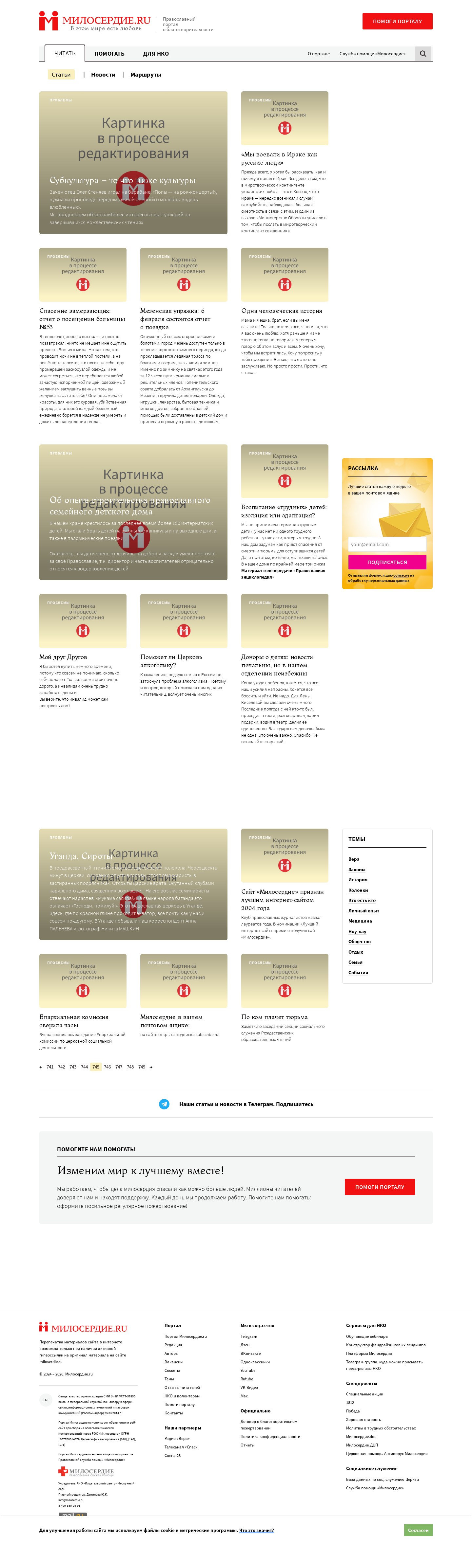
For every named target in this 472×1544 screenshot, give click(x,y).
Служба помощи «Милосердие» (372, 53)
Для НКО (156, 53)
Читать (64, 53)
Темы (169, 1379)
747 (118, 1067)
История (357, 879)
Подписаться (387, 562)
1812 (350, 1402)
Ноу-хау (357, 931)
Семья (355, 962)
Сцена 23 (173, 1455)
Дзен (245, 1345)
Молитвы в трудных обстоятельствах (381, 1428)
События (358, 972)
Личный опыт (363, 910)
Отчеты (248, 1445)
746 (107, 1067)
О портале (319, 53)
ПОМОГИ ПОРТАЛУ (379, 1187)
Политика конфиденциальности (270, 1436)
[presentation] (387, 544)
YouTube (248, 1370)
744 (84, 1067)
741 (50, 1067)
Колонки (358, 890)
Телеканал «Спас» (181, 1447)
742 (61, 1067)
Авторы (172, 1353)
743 (72, 1067)
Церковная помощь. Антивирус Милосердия (387, 1453)
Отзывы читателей (182, 1387)
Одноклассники (255, 1362)
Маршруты (145, 74)
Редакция (173, 1345)
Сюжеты (172, 1370)
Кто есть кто (362, 900)
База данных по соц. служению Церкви (382, 1479)
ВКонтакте (251, 1353)
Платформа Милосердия (369, 1353)
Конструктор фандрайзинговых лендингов (386, 1345)
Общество (359, 941)
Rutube (247, 1379)
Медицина (360, 921)
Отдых (355, 952)
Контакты (174, 1413)
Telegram (249, 1336)
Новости (103, 74)
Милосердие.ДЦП (362, 1445)
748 (130, 1067)
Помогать (109, 53)
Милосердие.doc (361, 1436)
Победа (353, 1411)
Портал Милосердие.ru (186, 1336)
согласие (401, 575)
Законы (356, 869)
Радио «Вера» (177, 1438)
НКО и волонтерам (182, 1396)
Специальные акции (364, 1394)
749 (141, 1067)
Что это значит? (256, 1530)
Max (244, 1396)
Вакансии (174, 1362)
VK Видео (249, 1387)
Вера (354, 859)
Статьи (61, 74)
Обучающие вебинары (367, 1336)
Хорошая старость (363, 1419)
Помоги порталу (397, 21)
